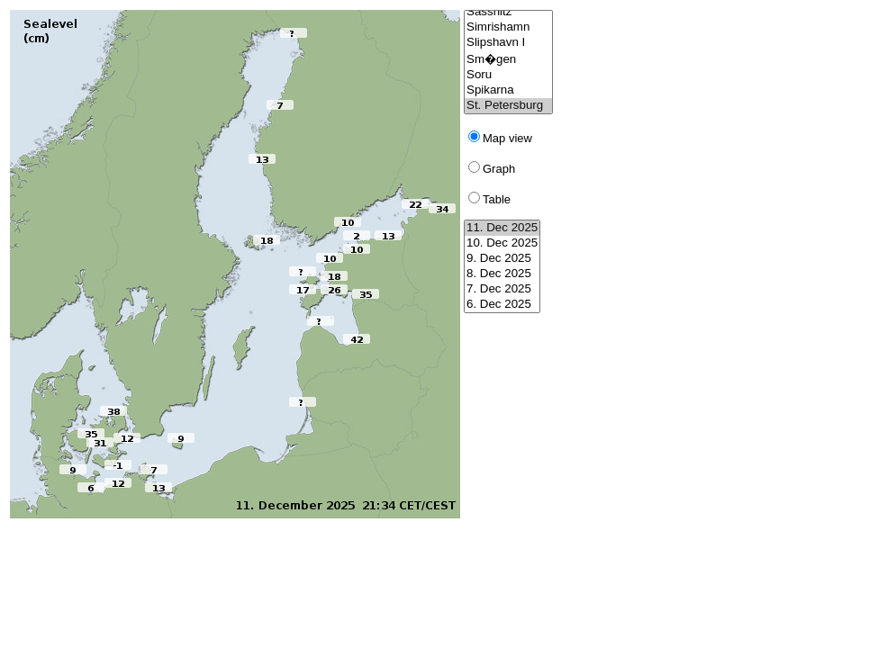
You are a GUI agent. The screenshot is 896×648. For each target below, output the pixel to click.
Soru (508, 75)
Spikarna (508, 90)
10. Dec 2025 (502, 243)
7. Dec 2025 (502, 289)
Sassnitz (508, 12)
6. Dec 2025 (502, 304)
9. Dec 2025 (502, 258)
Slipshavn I (508, 42)
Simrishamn (508, 27)
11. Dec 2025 (502, 228)
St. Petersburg (508, 105)
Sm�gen (508, 59)
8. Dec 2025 (502, 274)
